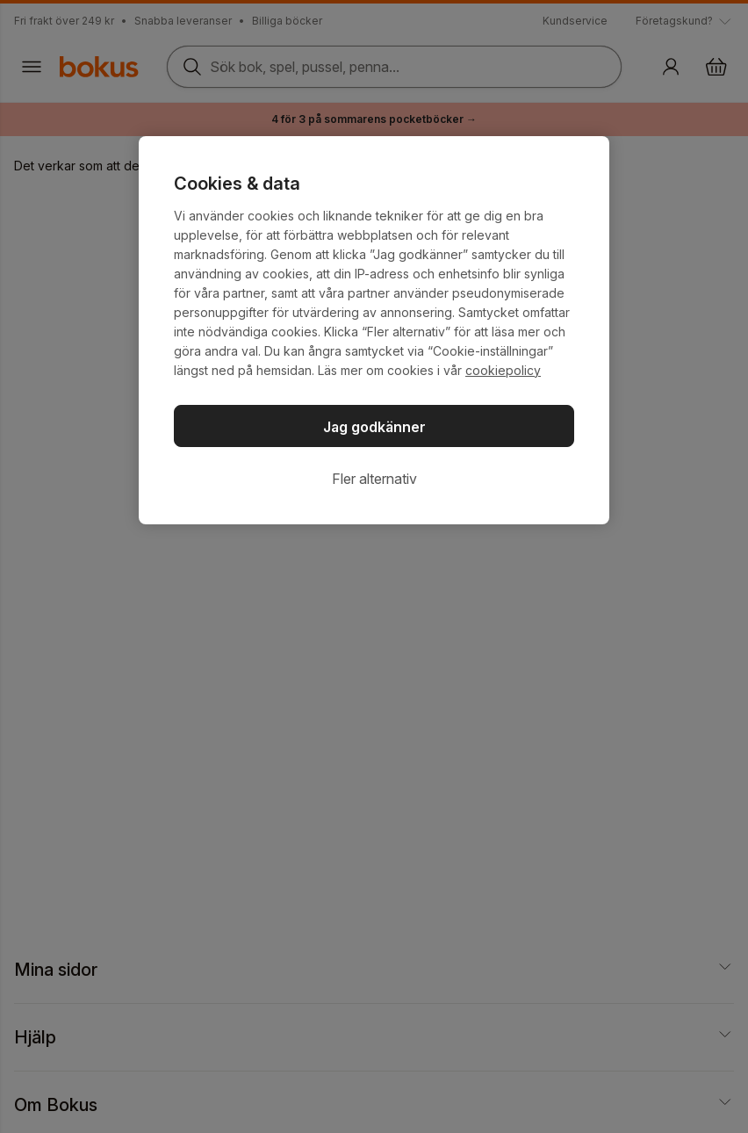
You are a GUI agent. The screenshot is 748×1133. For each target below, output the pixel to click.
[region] (374, 330)
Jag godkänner (374, 427)
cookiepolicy (503, 370)
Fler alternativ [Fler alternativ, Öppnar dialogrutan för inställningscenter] (374, 478)
